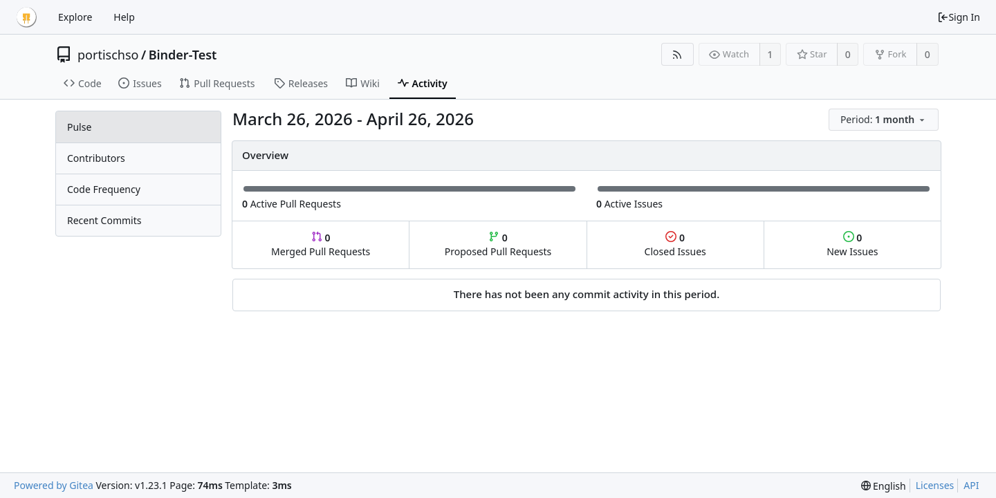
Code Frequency (103, 189)
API (971, 485)
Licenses (935, 485)
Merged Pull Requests (320, 244)
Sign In (958, 17)
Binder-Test (183, 55)
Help (124, 17)
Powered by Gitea (53, 485)
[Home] (26, 17)
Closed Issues (675, 244)
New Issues (852, 244)
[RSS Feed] (677, 54)
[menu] (885, 120)
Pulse (79, 126)
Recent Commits (104, 220)
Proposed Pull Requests (498, 244)
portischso (107, 55)
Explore (75, 17)
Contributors (96, 158)
